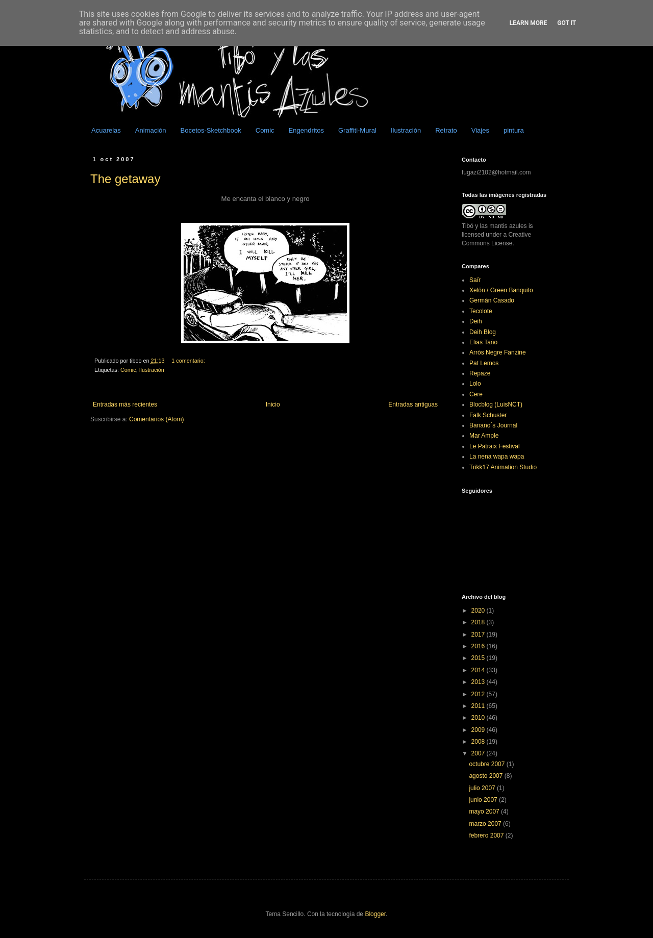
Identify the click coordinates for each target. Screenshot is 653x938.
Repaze (479, 373)
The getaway (125, 179)
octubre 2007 (487, 764)
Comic (265, 130)
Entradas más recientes (125, 404)
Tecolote (480, 311)
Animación (150, 130)
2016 (479, 646)
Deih (475, 321)
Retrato (446, 130)
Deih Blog (482, 332)
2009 (479, 729)
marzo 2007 (486, 823)
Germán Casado (491, 300)
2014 (479, 670)
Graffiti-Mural (357, 130)
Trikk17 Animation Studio (503, 467)
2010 (479, 717)
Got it (566, 23)
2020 (479, 610)
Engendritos (306, 130)
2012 (479, 694)
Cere (476, 394)
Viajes (480, 130)
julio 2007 (483, 788)
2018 (479, 622)
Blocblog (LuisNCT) (495, 404)
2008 (479, 741)
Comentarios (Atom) (156, 419)
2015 (479, 658)
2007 (479, 753)
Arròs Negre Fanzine (497, 352)
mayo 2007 (485, 811)
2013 (479, 682)
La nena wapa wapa (496, 456)
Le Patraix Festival (494, 446)
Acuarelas (106, 130)
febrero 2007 (487, 835)
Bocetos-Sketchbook (211, 130)
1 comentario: (188, 361)
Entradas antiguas (413, 404)
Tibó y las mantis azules (494, 226)
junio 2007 (484, 799)
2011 (479, 705)
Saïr (475, 280)
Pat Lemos (483, 363)
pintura (514, 130)
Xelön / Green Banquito (501, 290)
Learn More (528, 23)
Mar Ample (483, 435)
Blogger (375, 914)
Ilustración (406, 130)
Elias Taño (483, 342)
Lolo (475, 383)
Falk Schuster (488, 415)
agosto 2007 (486, 775)
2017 (479, 634)
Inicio (273, 404)
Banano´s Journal (493, 425)
